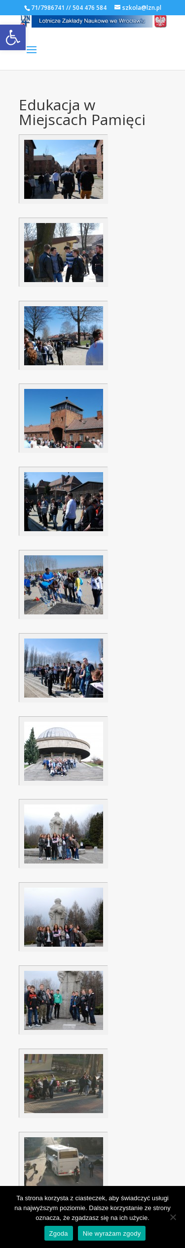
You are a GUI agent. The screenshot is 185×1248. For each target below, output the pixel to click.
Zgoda (58, 1233)
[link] (13, 37)
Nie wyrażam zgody (112, 1233)
